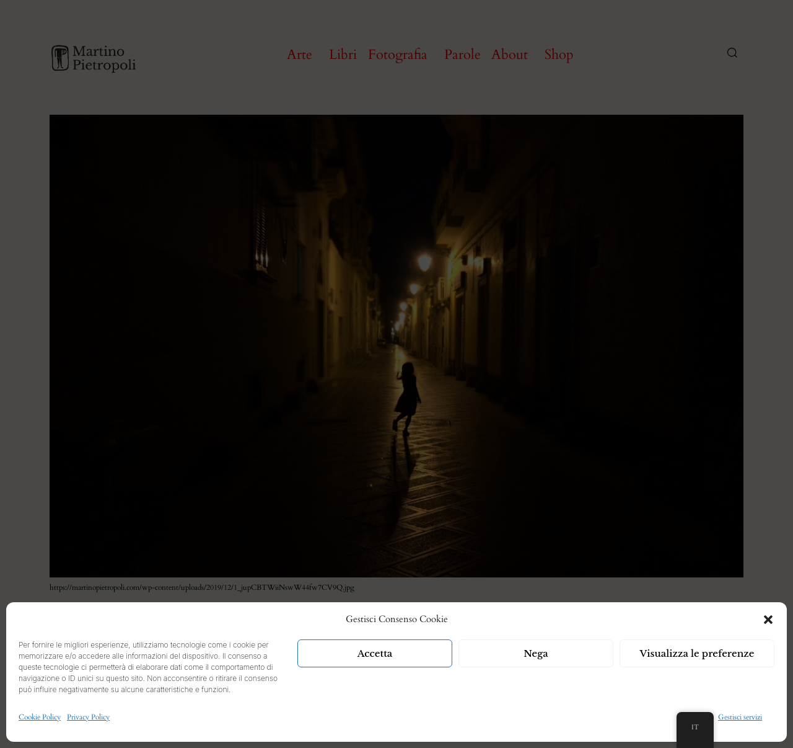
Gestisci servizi (740, 717)
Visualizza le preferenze (697, 653)
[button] (768, 619)
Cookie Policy (40, 717)
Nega (536, 653)
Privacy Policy (88, 717)
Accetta (375, 653)
